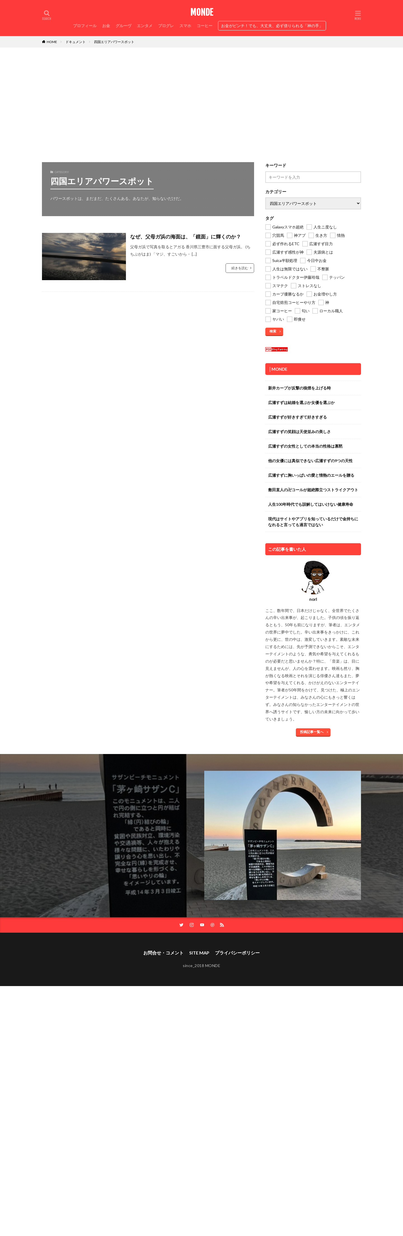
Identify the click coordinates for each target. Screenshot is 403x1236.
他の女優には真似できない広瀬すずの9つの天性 (310, 460)
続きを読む (239, 268)
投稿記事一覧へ (312, 732)
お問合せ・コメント (163, 952)
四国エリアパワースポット (114, 42)
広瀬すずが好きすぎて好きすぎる (297, 417)
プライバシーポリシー (237, 952)
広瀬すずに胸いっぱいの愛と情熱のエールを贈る (311, 475)
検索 (273, 331)
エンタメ (145, 25)
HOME (52, 42)
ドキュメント (75, 42)
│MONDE (278, 369)
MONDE (201, 12)
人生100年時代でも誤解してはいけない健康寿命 (310, 504)
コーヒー (204, 25)
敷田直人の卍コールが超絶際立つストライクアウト (313, 489)
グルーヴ (123, 25)
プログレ (166, 25)
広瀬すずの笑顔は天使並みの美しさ (299, 431)
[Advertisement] (201, 103)
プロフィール (85, 25)
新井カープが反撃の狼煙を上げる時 (299, 388)
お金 (106, 25)
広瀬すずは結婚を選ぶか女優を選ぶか (301, 402)
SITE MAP (199, 952)
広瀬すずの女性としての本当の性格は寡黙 (305, 446)
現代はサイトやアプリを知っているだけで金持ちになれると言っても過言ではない (313, 521)
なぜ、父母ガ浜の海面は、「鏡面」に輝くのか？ (185, 236)
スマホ (185, 25)
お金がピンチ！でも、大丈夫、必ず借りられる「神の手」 (272, 25)
